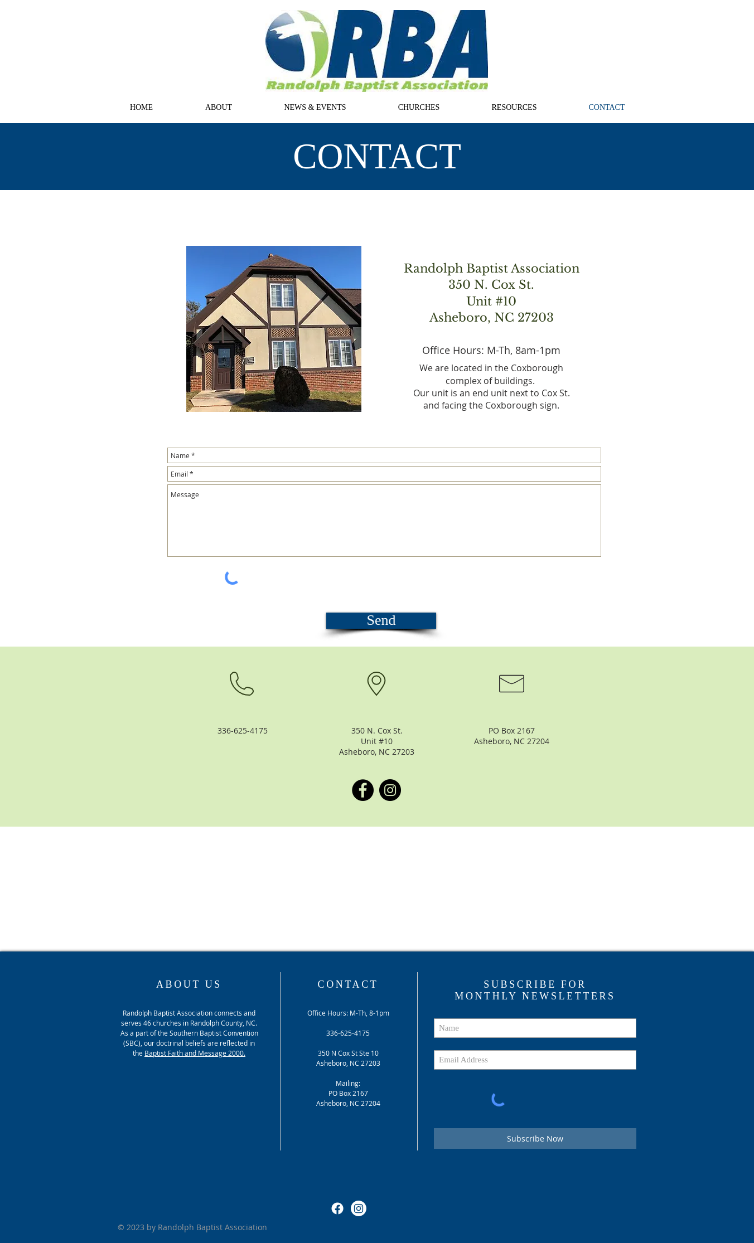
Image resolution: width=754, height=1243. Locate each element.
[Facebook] (363, 790)
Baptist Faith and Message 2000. (194, 1052)
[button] (218, 107)
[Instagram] (390, 790)
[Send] (381, 621)
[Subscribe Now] (535, 1138)
